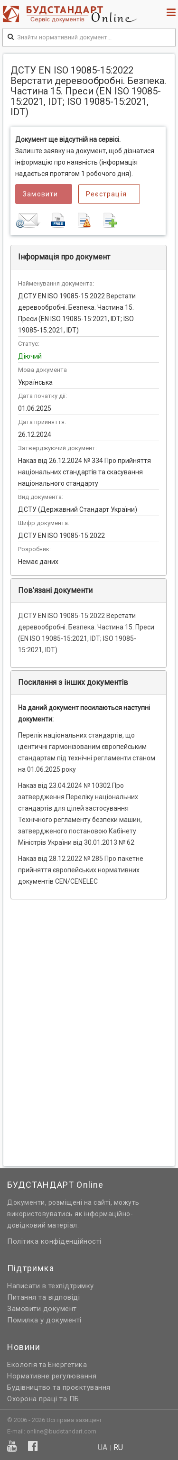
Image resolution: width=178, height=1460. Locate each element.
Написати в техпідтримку (50, 1286)
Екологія (22, 1364)
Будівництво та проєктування (59, 1387)
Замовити (40, 194)
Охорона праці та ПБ (43, 1399)
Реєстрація (106, 194)
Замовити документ (42, 1308)
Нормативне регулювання (51, 1376)
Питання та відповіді (43, 1297)
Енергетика (67, 1364)
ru (118, 1448)
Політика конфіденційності (54, 1241)
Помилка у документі (44, 1320)
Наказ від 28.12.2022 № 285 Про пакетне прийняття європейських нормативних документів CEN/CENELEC (80, 870)
